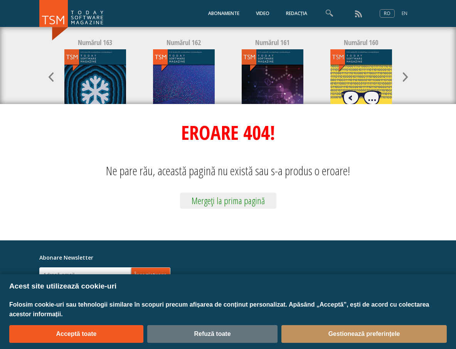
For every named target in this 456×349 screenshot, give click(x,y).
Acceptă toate (76, 334)
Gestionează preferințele (364, 334)
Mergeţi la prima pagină (228, 200)
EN (404, 13)
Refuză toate (212, 334)
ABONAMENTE (223, 13)
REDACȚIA (296, 13)
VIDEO (262, 13)
